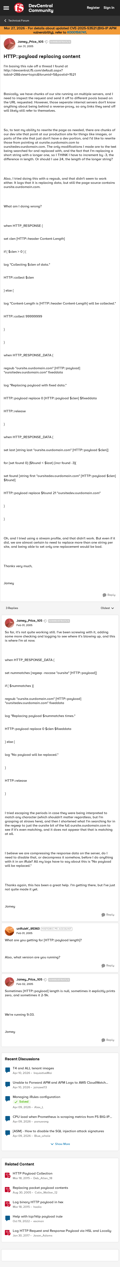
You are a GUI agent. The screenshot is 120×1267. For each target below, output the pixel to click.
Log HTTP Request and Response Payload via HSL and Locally (62, 1231)
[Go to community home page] (34, 7)
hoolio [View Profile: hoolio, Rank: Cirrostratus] (37, 1207)
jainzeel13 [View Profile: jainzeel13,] (40, 1087)
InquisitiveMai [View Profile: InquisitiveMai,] (43, 1073)
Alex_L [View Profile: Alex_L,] (39, 1107)
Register (93, 8)
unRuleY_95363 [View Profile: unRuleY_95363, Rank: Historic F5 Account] (28, 929)
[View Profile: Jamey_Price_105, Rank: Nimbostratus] (9, 44)
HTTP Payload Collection (32, 1173)
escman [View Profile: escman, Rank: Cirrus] (38, 1221)
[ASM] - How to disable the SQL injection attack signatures (58, 1131)
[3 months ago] (21, 1073)
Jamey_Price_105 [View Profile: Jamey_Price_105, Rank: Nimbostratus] (30, 42)
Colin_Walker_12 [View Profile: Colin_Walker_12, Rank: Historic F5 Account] (46, 1192)
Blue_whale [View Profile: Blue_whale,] (42, 1136)
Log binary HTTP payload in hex (38, 1202)
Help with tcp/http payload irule (38, 1216)
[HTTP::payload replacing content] (24, 625)
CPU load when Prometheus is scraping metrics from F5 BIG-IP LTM (61, 1117)
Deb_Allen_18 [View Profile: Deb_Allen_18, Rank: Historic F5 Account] (42, 1178)
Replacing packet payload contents (40, 1188)
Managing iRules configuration (36, 1097)
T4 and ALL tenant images (33, 1068)
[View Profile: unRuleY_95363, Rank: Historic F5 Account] (9, 931)
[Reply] (109, 595)
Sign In (109, 8)
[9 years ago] (21, 1236)
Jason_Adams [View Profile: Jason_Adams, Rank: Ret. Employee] (42, 1235)
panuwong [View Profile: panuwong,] (41, 1121)
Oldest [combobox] (107, 608)
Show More (60, 1144)
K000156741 (76, 32)
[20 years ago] (22, 1192)
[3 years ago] (21, 1221)
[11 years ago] (21, 1178)
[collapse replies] (60, 617)
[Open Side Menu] (6, 7)
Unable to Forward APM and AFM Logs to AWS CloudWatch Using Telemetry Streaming (59, 1083)
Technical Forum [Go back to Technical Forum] (16, 20)
